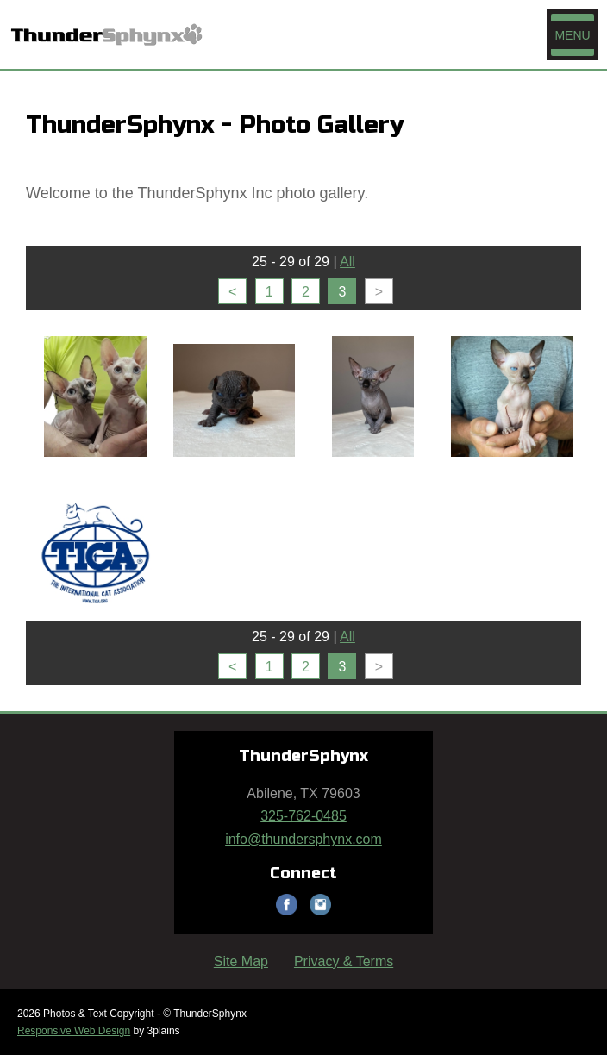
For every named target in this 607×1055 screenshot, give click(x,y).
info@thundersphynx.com (303, 839)
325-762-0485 (303, 815)
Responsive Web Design (73, 1031)
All (347, 261)
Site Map (241, 961)
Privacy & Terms (343, 961)
